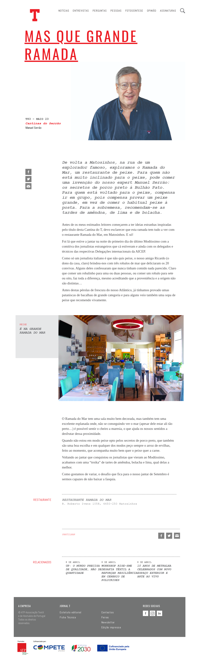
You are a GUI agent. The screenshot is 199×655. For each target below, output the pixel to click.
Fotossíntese (134, 10)
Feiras (105, 617)
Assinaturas (168, 10)
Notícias (63, 10)
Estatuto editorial (70, 612)
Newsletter (108, 622)
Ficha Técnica (68, 617)
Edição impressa (111, 627)
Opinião (151, 10)
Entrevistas (81, 10)
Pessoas (116, 10)
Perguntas (100, 10)
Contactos (107, 612)
